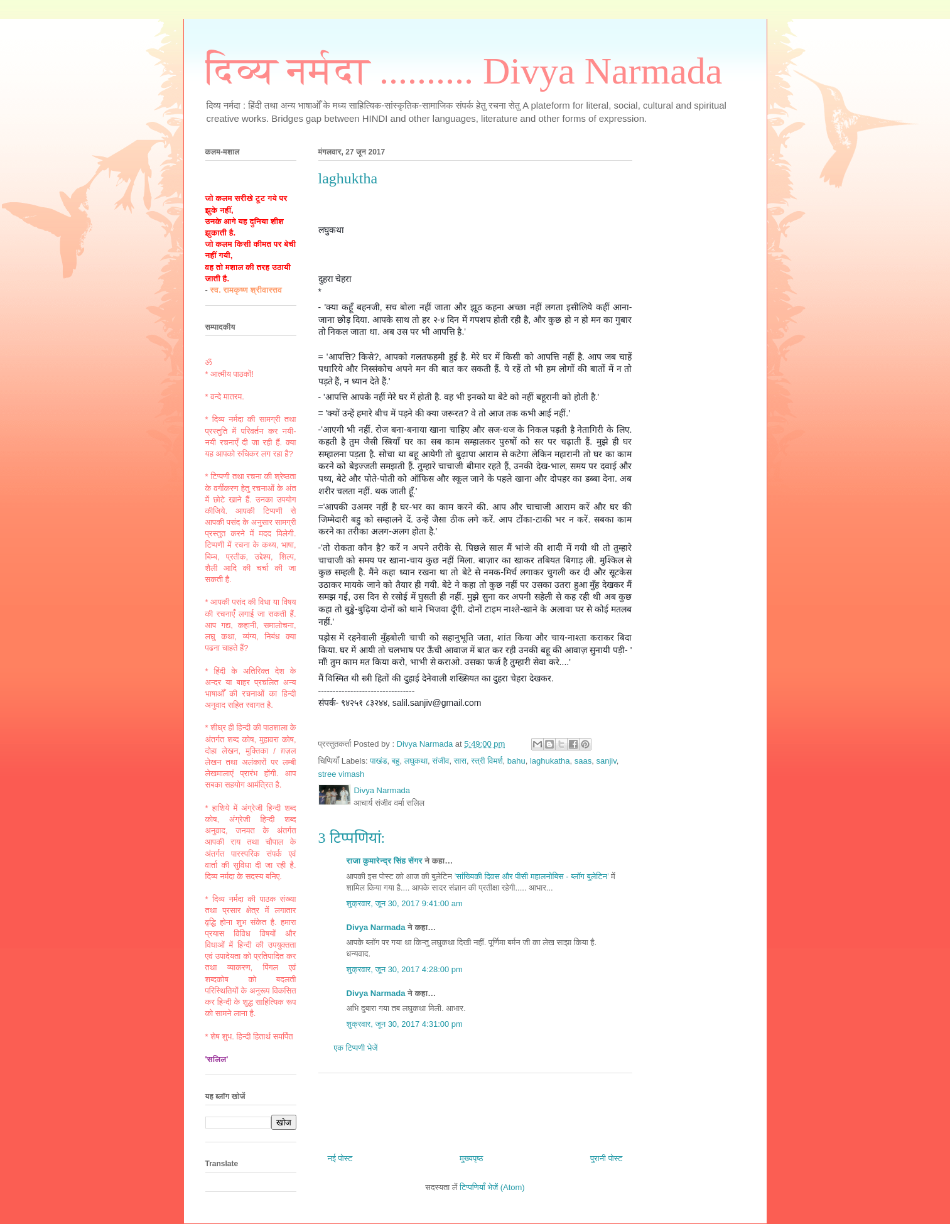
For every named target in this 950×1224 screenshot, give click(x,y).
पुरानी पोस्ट (606, 1158)
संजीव (440, 761)
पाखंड (378, 761)
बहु (396, 761)
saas (583, 761)
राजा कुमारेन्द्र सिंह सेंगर (385, 860)
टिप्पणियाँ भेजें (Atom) (492, 1187)
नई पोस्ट (340, 1158)
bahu (516, 761)
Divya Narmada (376, 927)
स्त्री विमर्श (486, 761)
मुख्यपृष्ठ (471, 1158)
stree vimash (341, 774)
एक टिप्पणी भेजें (356, 1048)
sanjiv (606, 761)
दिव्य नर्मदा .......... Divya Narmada (464, 71)
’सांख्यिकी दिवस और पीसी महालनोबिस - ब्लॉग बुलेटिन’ (531, 876)
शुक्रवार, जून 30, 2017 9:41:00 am (405, 903)
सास (460, 761)
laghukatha (550, 761)
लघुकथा (416, 761)
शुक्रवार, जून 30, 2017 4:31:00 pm (405, 1024)
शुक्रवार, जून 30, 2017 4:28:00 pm (405, 969)
